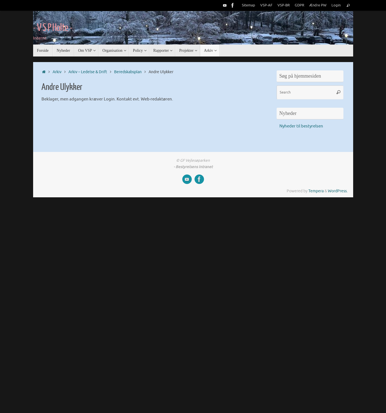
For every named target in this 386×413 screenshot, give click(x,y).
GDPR (299, 5)
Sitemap (248, 5)
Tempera (316, 191)
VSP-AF (266, 5)
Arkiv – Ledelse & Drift (87, 72)
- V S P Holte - (52, 27)
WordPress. (338, 191)
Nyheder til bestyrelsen (301, 126)
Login (336, 5)
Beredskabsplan (128, 72)
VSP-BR (283, 5)
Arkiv (57, 72)
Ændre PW (317, 5)
